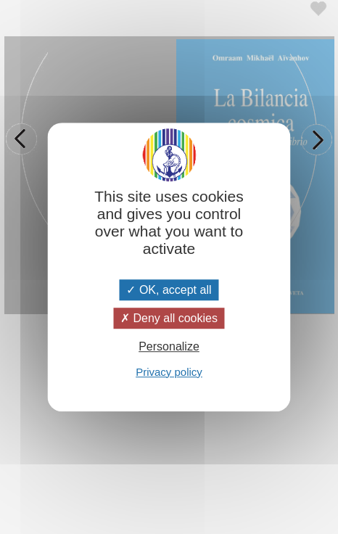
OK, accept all (168, 290)
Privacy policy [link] (169, 372)
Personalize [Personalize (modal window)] (169, 347)
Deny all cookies (169, 318)
